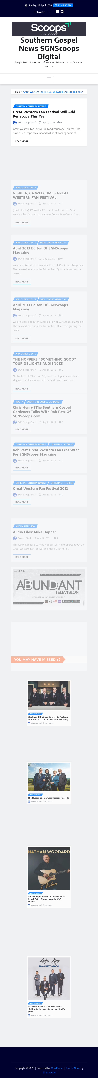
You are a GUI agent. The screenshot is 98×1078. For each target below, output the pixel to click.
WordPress (57, 1068)
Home (16, 91)
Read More (21, 141)
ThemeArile (49, 1072)
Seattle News (73, 1068)
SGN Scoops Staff (27, 122)
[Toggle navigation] (49, 79)
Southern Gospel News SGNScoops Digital (49, 48)
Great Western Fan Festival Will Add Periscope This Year (53, 91)
